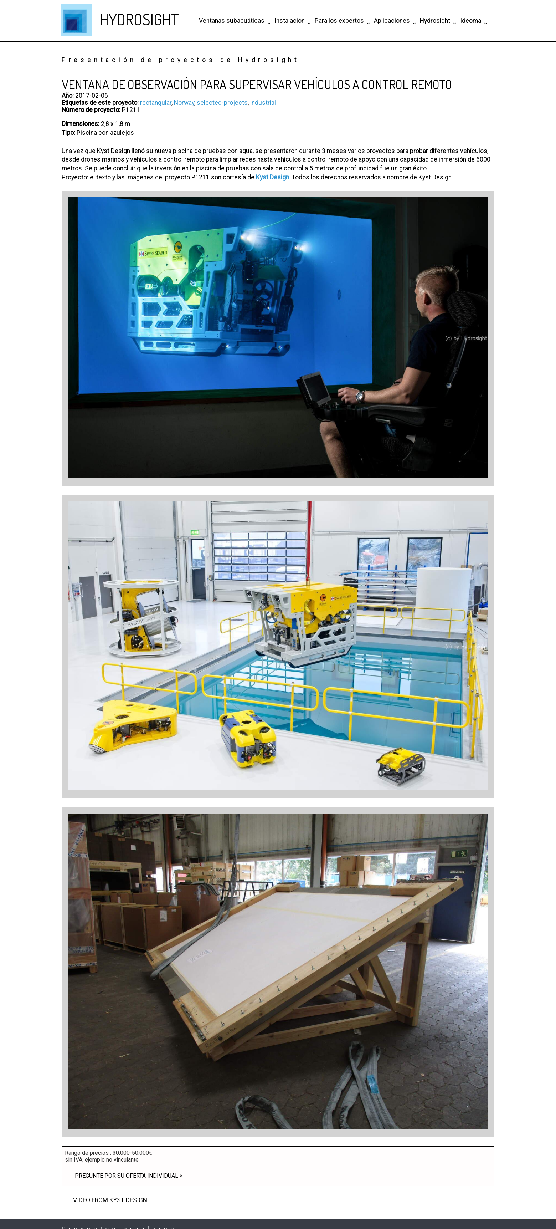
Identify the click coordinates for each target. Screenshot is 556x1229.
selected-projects (222, 102)
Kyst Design (272, 177)
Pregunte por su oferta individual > (128, 1175)
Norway (184, 102)
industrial (263, 102)
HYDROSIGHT (139, 19)
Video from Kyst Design (110, 1200)
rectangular (155, 102)
